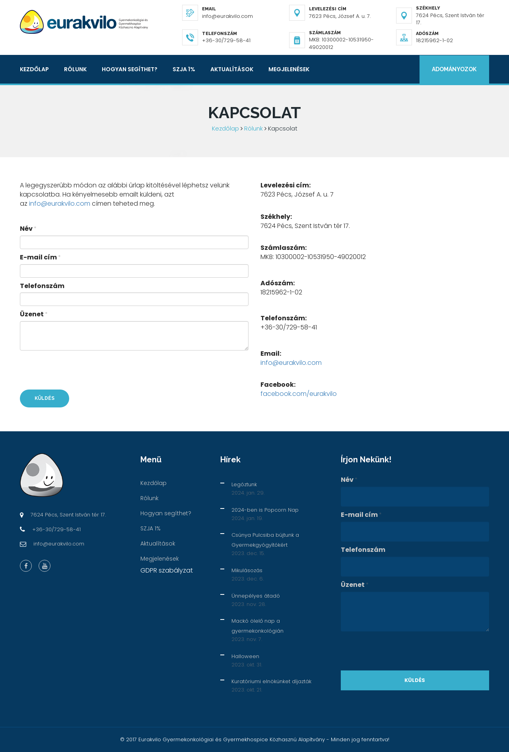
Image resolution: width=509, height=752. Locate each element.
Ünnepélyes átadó (255, 596)
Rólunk (75, 69)
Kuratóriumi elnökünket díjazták (271, 681)
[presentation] (80, 370)
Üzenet (34, 314)
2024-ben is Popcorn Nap (265, 510)
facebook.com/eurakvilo (298, 393)
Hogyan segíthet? (129, 69)
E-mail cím (40, 257)
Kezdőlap (34, 69)
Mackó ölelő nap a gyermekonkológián (257, 626)
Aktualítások (231, 69)
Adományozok (454, 69)
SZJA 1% (184, 69)
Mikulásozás (246, 570)
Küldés (44, 398)
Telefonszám (42, 286)
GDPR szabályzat (166, 570)
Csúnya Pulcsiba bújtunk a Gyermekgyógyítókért (265, 540)
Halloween (245, 656)
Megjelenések (288, 69)
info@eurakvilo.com (59, 203)
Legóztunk (244, 484)
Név (28, 228)
